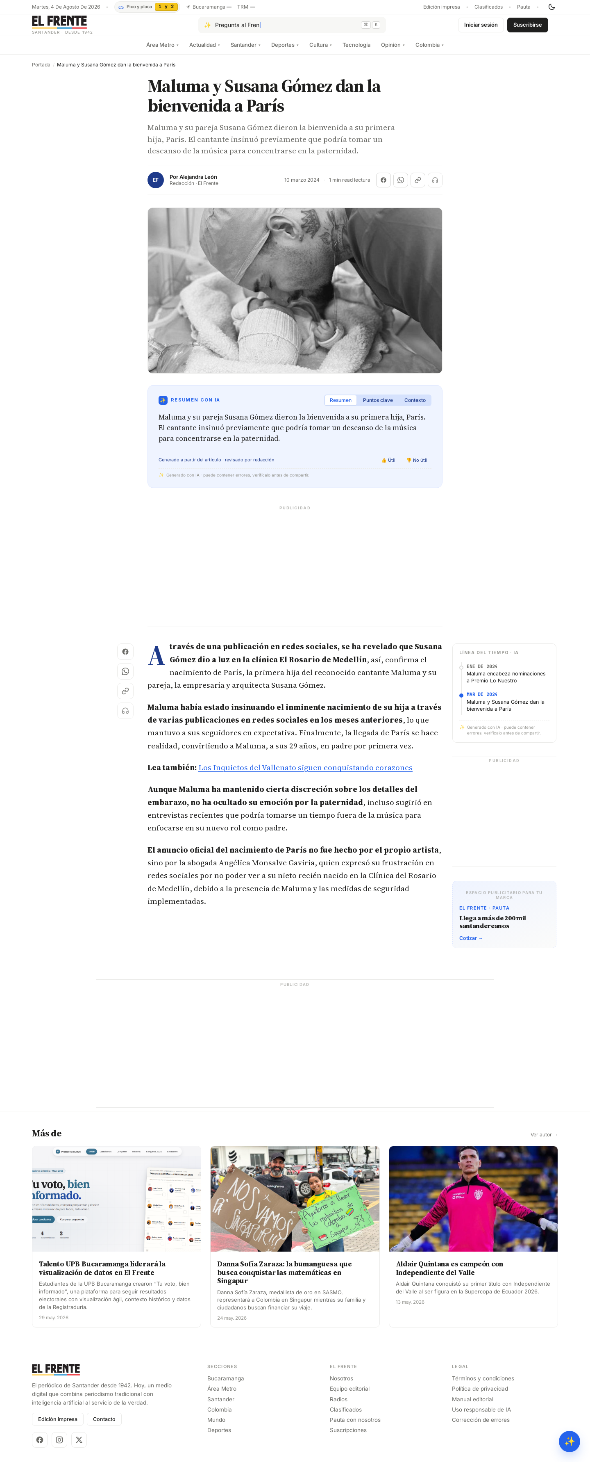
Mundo (216, 1426)
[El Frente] (79, 28)
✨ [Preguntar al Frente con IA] (569, 1441)
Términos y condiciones (483, 1385)
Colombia (429, 51)
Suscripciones (348, 1436)
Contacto (104, 1426)
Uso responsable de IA (481, 1416)
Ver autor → (544, 1141)
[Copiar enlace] (418, 186)
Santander (246, 51)
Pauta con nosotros (355, 1426)
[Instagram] (59, 1446)
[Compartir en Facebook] (383, 186)
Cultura (320, 51)
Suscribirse (527, 28)
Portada (41, 71)
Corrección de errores (481, 1426)
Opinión (393, 51)
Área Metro (162, 51)
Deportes (285, 51)
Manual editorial (472, 1406)
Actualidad (204, 51)
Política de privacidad (480, 1395)
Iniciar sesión (481, 28)
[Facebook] (40, 1446)
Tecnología (356, 51)
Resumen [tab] (341, 407)
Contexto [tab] (415, 407)
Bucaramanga (225, 1385)
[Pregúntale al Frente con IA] (292, 28)
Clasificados (488, 7)
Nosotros (341, 1385)
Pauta (524, 7)
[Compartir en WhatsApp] (400, 186)
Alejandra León (198, 183)
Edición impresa (441, 7)
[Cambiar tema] (551, 7)
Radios (338, 1406)
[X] (79, 1446)
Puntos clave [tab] (378, 407)
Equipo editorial (350, 1395)
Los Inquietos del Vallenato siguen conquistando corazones (305, 774)
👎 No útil (416, 467)
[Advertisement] (295, 575)
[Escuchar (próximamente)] (435, 186)
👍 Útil (388, 467)
